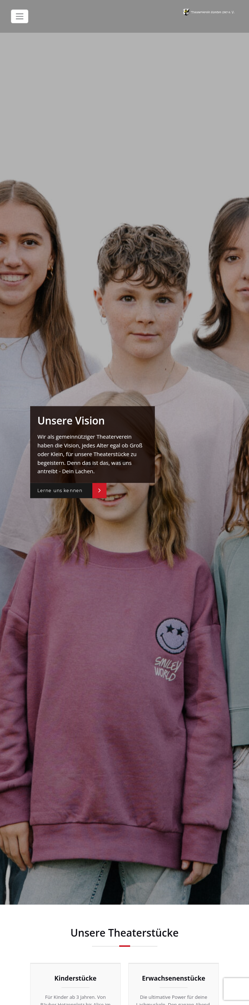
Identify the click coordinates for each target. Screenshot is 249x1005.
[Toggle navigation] (19, 16)
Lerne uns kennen (60, 490)
